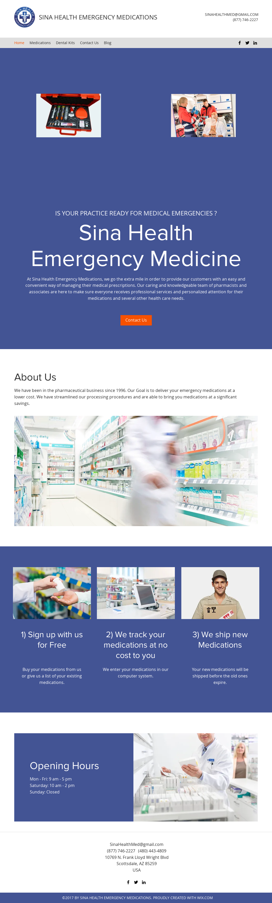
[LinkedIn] (255, 42)
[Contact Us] (136, 320)
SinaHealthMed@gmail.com (136, 844)
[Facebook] (239, 42)
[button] (136, 471)
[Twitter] (247, 42)
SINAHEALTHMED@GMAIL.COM (232, 14)
